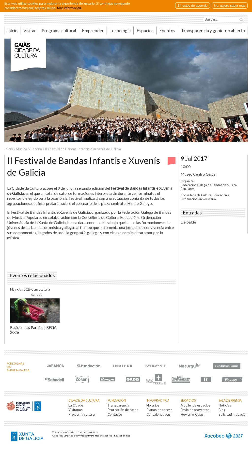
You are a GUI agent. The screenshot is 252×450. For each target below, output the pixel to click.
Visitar (29, 30)
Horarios (152, 405)
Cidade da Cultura (83, 400)
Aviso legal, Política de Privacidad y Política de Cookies (82, 435)
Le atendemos (122, 435)
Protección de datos (123, 410)
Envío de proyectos (195, 410)
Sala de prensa (230, 400)
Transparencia (118, 405)
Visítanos (75, 410)
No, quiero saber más (229, 5)
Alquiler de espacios (195, 405)
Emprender (93, 30)
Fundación (117, 400)
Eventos (167, 30)
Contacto (115, 414)
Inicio (12, 30)
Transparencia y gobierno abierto (213, 30)
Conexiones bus (158, 414)
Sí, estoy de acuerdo (192, 5)
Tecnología (120, 30)
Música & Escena (29, 149)
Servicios (188, 400)
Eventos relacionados (32, 275)
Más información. (69, 8)
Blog (222, 410)
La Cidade (75, 405)
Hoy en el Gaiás (192, 414)
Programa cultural (59, 30)
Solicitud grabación (233, 414)
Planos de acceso (159, 410)
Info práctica (157, 400)
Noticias (225, 405)
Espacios (145, 30)
